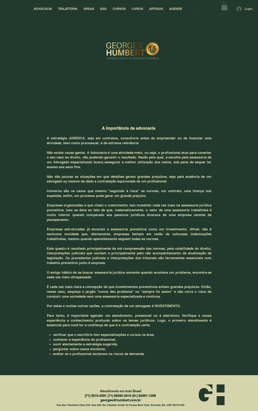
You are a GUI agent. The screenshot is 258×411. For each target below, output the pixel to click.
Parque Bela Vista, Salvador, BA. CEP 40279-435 (156, 405)
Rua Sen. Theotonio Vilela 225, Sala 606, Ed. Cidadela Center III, (93, 405)
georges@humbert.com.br (120, 400)
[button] (224, 6)
